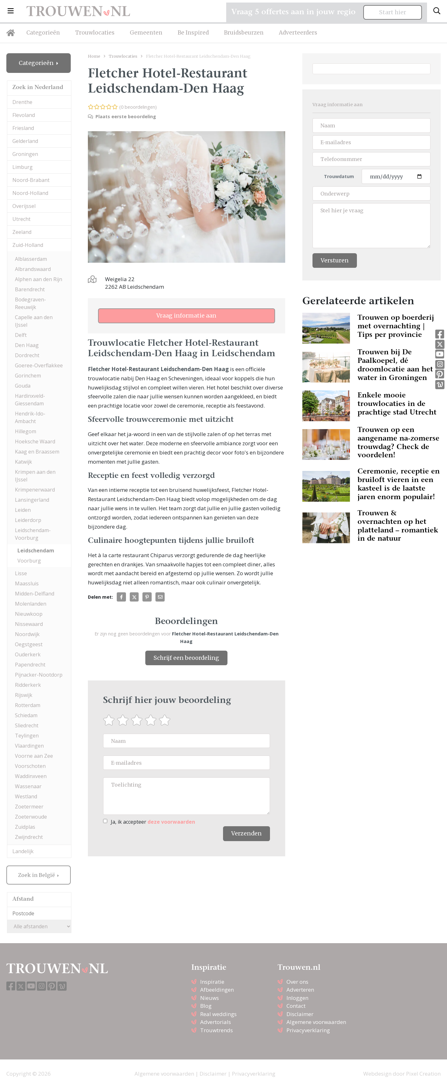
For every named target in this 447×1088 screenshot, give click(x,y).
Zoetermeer (29, 806)
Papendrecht (30, 664)
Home (94, 56)
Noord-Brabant (30, 180)
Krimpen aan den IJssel (35, 475)
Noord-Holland (30, 193)
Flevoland (23, 115)
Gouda (22, 385)
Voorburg (29, 560)
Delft (21, 335)
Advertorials (215, 1022)
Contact (296, 1005)
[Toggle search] (436, 11)
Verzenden (246, 833)
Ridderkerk (28, 684)
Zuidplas (25, 826)
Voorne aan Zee (34, 755)
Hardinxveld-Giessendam (30, 399)
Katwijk (23, 461)
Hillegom (25, 431)
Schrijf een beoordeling (186, 657)
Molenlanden (30, 603)
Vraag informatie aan (186, 315)
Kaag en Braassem (37, 451)
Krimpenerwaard (35, 489)
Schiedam (26, 715)
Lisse (21, 573)
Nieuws (209, 997)
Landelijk (23, 851)
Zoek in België (37, 875)
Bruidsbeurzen (244, 32)
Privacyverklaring (308, 1030)
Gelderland (25, 141)
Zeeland (21, 232)
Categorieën (43, 32)
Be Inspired (193, 32)
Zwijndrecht (29, 837)
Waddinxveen (31, 776)
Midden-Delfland (34, 593)
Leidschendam (35, 550)
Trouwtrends (216, 1030)
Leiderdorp (28, 520)
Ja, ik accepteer (153, 821)
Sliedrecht (26, 725)
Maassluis (27, 583)
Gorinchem (28, 375)
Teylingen (27, 735)
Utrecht (21, 219)
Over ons (297, 981)
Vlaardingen (29, 745)
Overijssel (24, 206)
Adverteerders (298, 32)
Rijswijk (23, 695)
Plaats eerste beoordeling (122, 116)
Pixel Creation (423, 1073)
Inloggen (297, 997)
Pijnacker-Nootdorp (38, 674)
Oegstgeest (29, 644)
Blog (206, 1005)
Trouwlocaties (95, 32)
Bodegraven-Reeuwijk (30, 303)
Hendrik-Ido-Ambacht (30, 417)
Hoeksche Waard (35, 441)
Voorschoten (30, 766)
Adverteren (300, 989)
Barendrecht (30, 289)
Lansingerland (32, 499)
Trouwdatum (339, 176)
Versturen (335, 260)
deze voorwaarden (171, 821)
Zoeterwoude (31, 816)
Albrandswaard (33, 269)
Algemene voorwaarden (316, 1022)
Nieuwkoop (29, 613)
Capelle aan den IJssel (34, 321)
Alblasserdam (31, 258)
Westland (26, 796)
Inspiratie (212, 981)
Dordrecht (27, 355)
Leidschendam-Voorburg (33, 534)
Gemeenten (146, 32)
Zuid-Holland (27, 244)
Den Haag (27, 345)
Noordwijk (27, 634)
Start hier (392, 12)
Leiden (23, 509)
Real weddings (218, 1014)
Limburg (22, 167)
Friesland (23, 128)
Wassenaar (28, 786)
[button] (11, 11)
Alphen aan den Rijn (38, 279)
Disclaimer (299, 1014)
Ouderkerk (28, 654)
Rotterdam (27, 705)
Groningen (25, 154)
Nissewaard (29, 624)
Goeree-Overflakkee (39, 365)
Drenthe (22, 102)
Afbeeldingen (217, 989)
